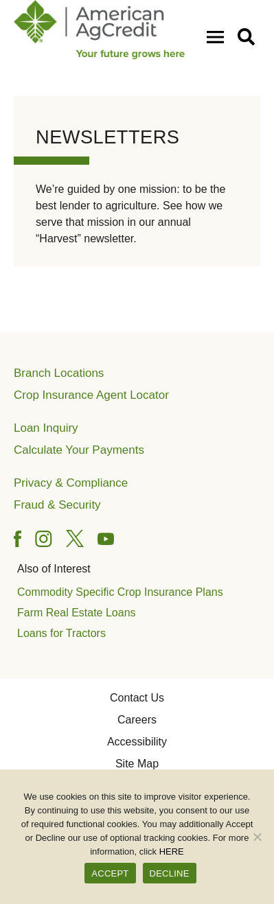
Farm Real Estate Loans (76, 612)
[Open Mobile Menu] (218, 36)
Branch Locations (59, 373)
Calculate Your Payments (79, 449)
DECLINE (170, 873)
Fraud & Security (57, 504)
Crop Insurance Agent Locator (91, 395)
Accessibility (137, 741)
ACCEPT (109, 873)
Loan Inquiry (46, 427)
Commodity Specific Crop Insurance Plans (120, 592)
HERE (171, 851)
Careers (137, 720)
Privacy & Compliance (71, 482)
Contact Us (137, 698)
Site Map (137, 763)
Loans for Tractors (61, 633)
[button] (249, 36)
